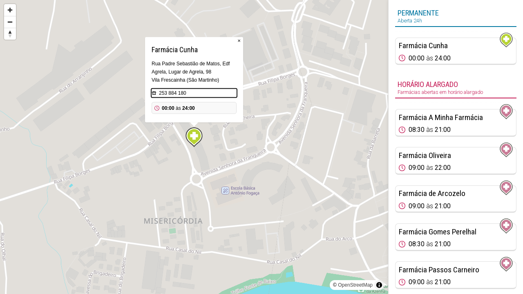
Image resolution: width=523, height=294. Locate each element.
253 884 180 (172, 93)
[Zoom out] (10, 22)
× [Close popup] (239, 41)
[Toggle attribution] (379, 285)
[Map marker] (194, 137)
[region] (194, 147)
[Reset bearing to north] (10, 34)
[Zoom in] (10, 10)
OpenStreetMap (355, 285)
